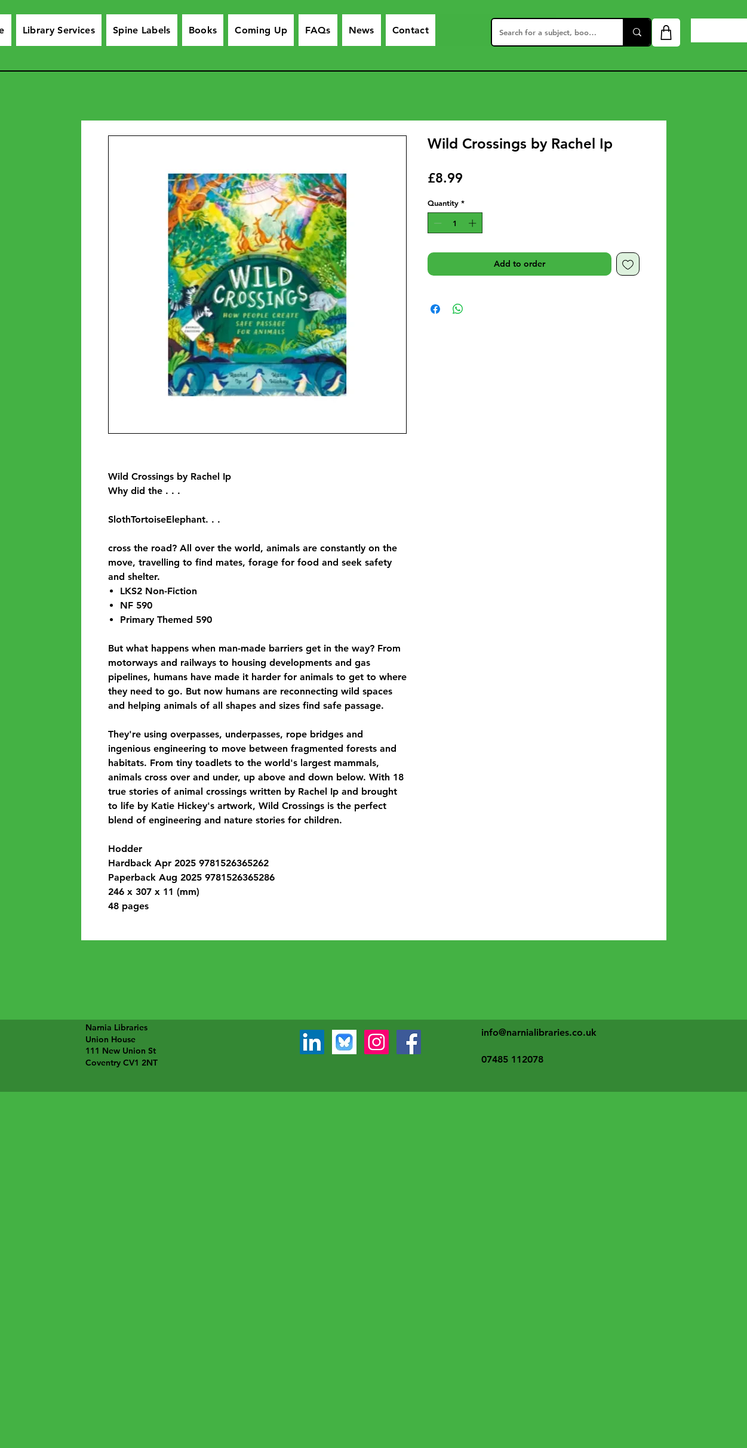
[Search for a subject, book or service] (548, 32)
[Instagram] (376, 1042)
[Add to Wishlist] (628, 264)
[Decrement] (436, 223)
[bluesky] (344, 1042)
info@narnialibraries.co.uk (539, 1032)
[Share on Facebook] (435, 309)
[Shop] (666, 32)
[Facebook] (408, 1042)
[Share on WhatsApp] (458, 309)
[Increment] (473, 223)
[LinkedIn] (312, 1042)
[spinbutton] (454, 223)
